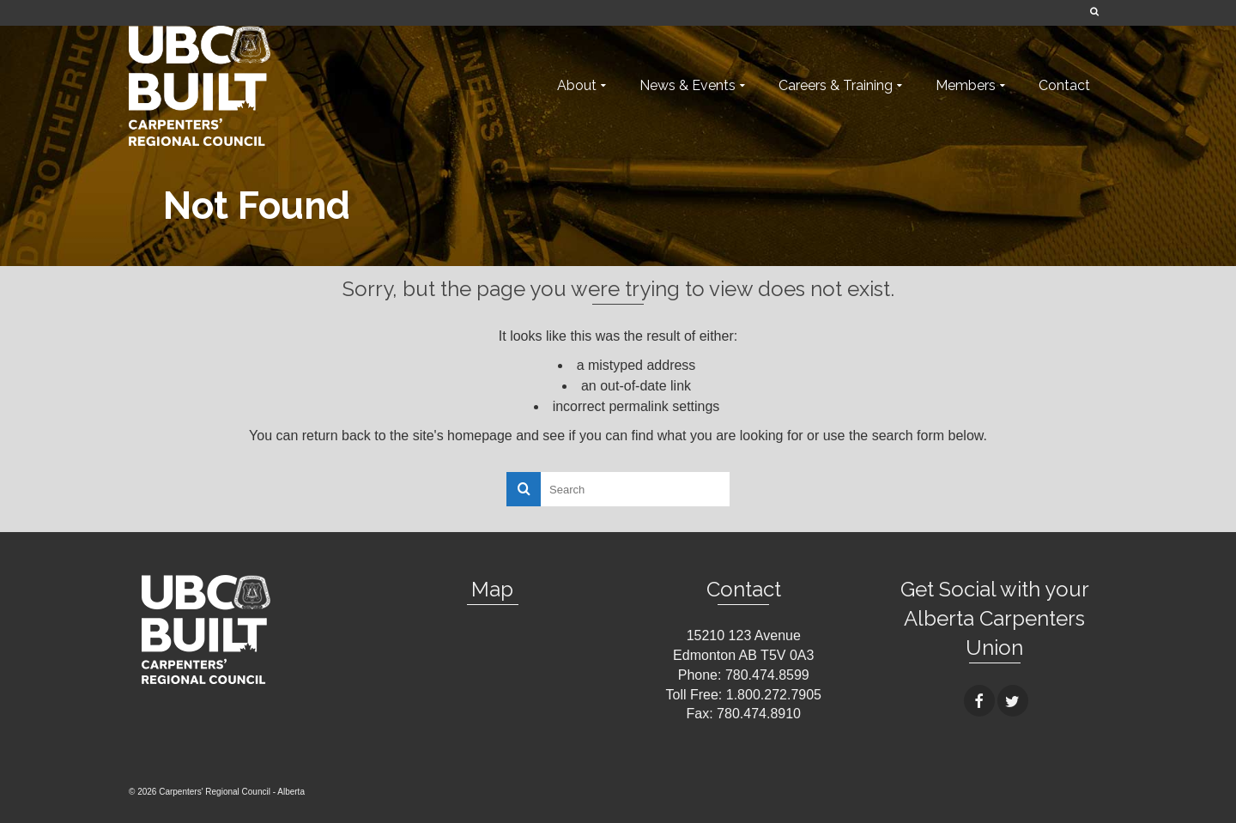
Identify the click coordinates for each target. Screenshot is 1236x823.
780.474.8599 (767, 675)
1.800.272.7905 (773, 694)
